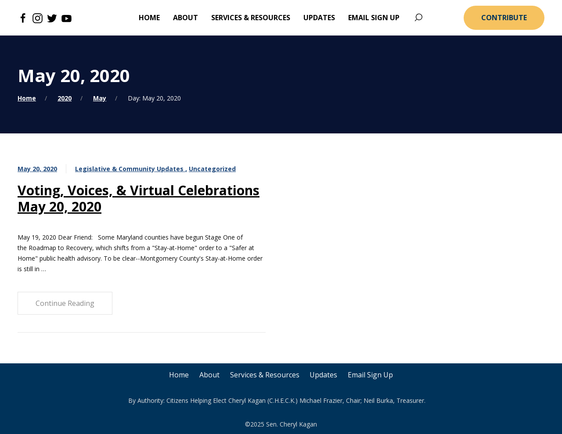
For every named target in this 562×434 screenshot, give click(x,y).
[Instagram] (37, 18)
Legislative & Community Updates (130, 169)
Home (27, 98)
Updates (324, 375)
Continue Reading (65, 303)
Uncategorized (212, 169)
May (99, 98)
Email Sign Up (370, 375)
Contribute (504, 17)
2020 (65, 98)
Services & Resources (264, 375)
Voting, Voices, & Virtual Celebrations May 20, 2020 (138, 198)
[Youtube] (66, 18)
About (209, 375)
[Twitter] (52, 18)
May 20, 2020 (37, 169)
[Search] (418, 17)
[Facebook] (23, 18)
